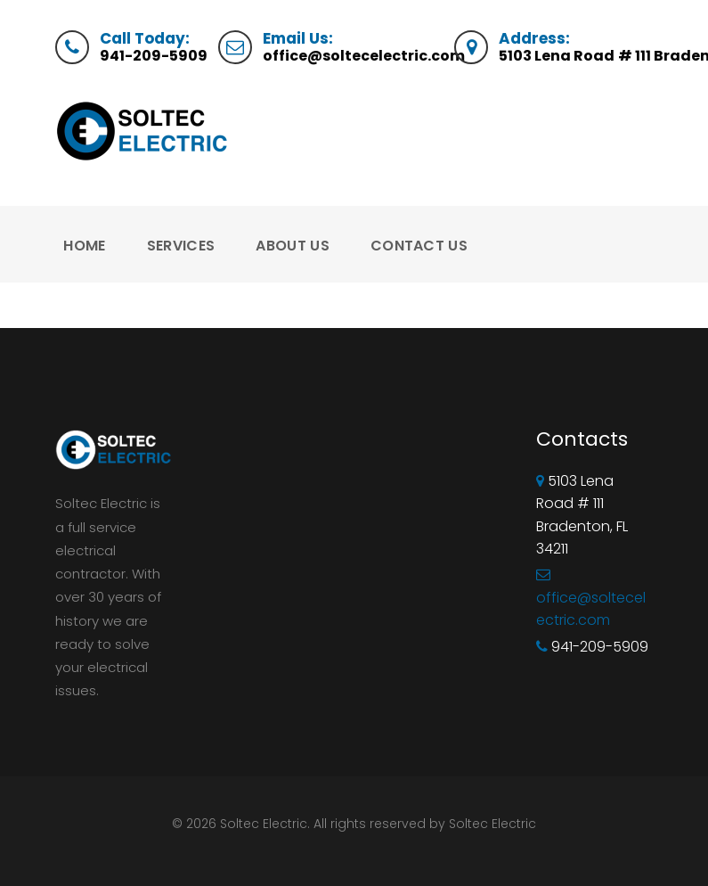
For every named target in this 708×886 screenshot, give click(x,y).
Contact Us (419, 245)
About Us (293, 245)
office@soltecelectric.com (364, 55)
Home (84, 245)
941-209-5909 (154, 55)
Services (181, 245)
